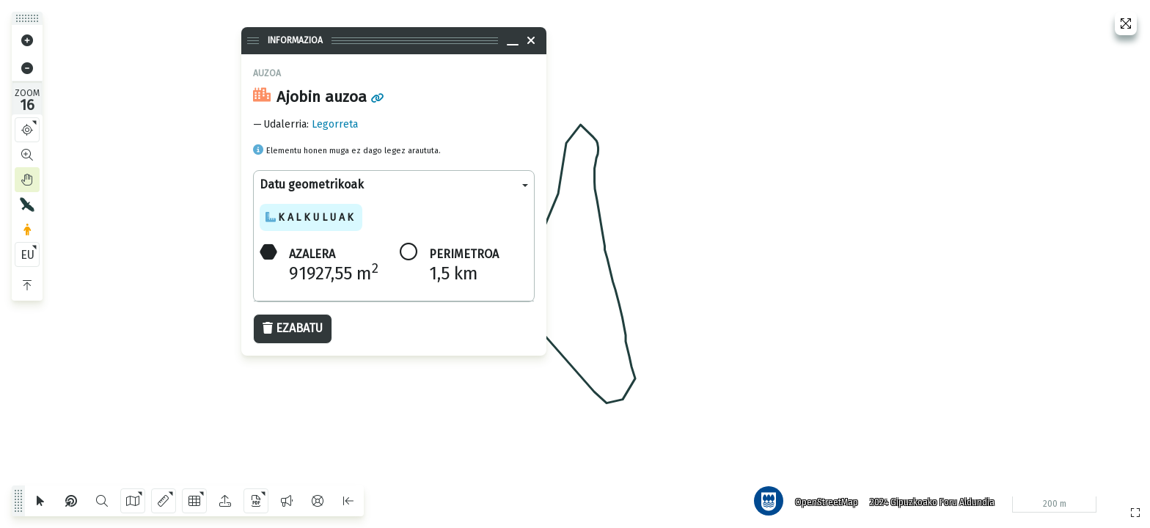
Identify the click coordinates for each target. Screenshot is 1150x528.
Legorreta (335, 124)
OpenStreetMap (826, 502)
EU (27, 255)
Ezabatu (293, 328)
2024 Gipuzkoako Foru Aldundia (932, 502)
